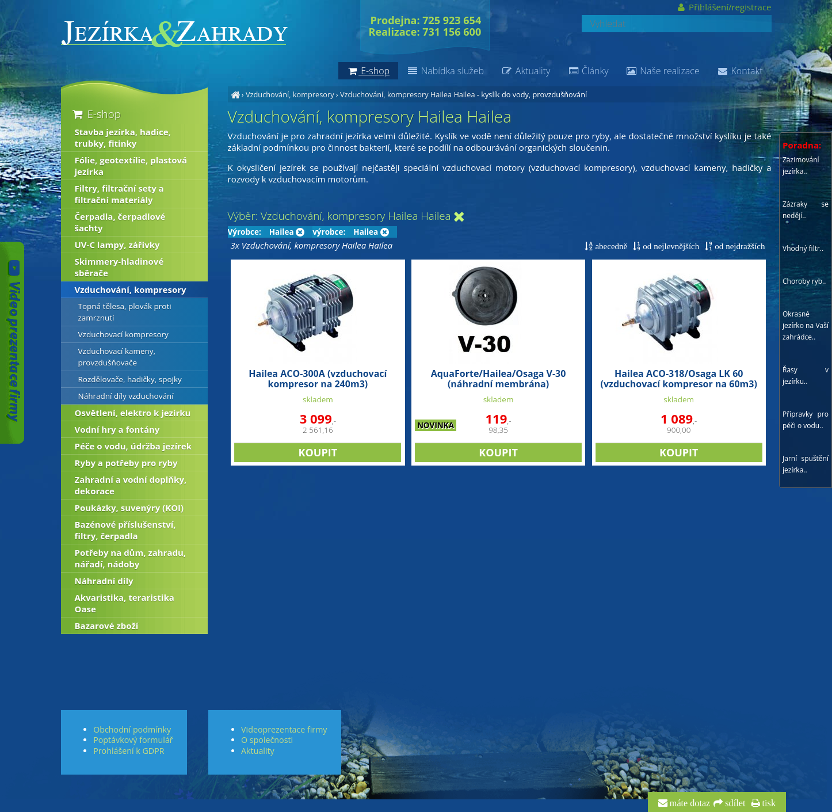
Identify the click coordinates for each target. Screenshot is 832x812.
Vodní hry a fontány (117, 429)
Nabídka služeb (445, 70)
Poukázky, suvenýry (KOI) (129, 507)
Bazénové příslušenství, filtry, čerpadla (125, 530)
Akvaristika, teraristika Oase (124, 603)
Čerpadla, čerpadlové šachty (120, 222)
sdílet (734, 803)
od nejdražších (738, 246)
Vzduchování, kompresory (290, 94)
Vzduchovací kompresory (123, 334)
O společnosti (267, 739)
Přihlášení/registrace (723, 7)
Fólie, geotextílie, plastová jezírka (131, 165)
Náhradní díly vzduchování (126, 396)
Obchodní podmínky (132, 729)
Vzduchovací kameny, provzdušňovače (117, 357)
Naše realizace (663, 70)
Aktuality (525, 70)
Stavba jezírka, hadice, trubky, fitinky (123, 137)
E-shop (96, 113)
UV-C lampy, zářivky (117, 244)
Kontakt (740, 70)
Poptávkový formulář (133, 739)
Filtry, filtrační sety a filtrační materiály (119, 193)
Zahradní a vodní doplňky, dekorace (131, 485)
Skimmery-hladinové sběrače (119, 267)
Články (587, 70)
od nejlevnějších (669, 246)
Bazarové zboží (107, 625)
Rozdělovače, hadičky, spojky (130, 379)
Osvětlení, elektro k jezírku (133, 412)
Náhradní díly (104, 580)
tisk (768, 803)
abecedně (610, 246)
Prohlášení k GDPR (128, 750)
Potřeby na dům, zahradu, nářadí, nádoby (130, 558)
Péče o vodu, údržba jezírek (133, 446)
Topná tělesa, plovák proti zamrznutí (124, 312)
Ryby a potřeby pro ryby (126, 462)
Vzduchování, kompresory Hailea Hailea (407, 94)
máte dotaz (689, 803)
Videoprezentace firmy (284, 729)
